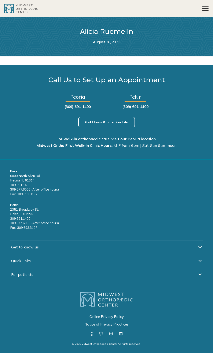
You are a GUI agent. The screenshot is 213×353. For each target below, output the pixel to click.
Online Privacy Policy (106, 316)
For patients (22, 274)
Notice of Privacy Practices (106, 324)
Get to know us (25, 247)
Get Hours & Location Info (106, 122)
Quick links (21, 260)
